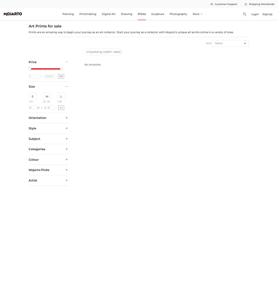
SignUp (267, 14)
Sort (209, 43)
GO (61, 76)
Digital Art (108, 14)
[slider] (30, 69)
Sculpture (157, 14)
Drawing (126, 14)
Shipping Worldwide (259, 4)
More (198, 14)
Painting (68, 14)
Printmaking (87, 14)
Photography (178, 14)
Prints (142, 14)
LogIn (255, 14)
